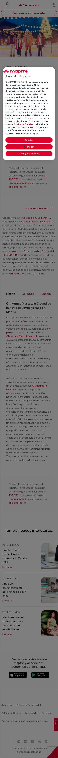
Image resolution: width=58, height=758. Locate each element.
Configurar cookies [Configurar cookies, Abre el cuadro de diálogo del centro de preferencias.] (29, 153)
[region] (29, 113)
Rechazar (29, 147)
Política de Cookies (23, 124)
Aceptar (29, 140)
